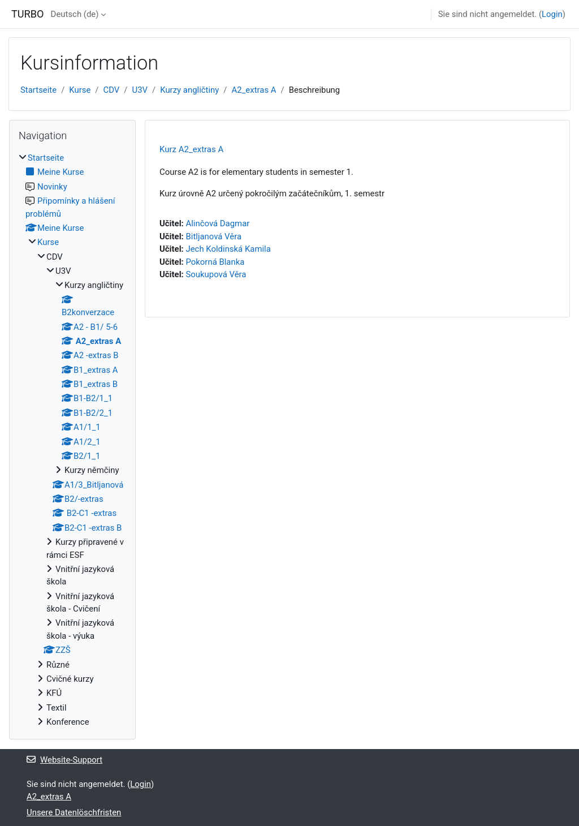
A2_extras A (254, 90)
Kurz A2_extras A (191, 149)
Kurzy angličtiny (189, 90)
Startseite (38, 90)
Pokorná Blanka (214, 262)
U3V (140, 90)
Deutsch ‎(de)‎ (75, 14)
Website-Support (64, 760)
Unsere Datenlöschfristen (74, 812)
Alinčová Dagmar (217, 223)
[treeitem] (72, 440)
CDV (111, 90)
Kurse (79, 90)
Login (552, 14)
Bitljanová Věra (213, 236)
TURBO (27, 14)
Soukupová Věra (215, 274)
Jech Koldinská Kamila (227, 249)
